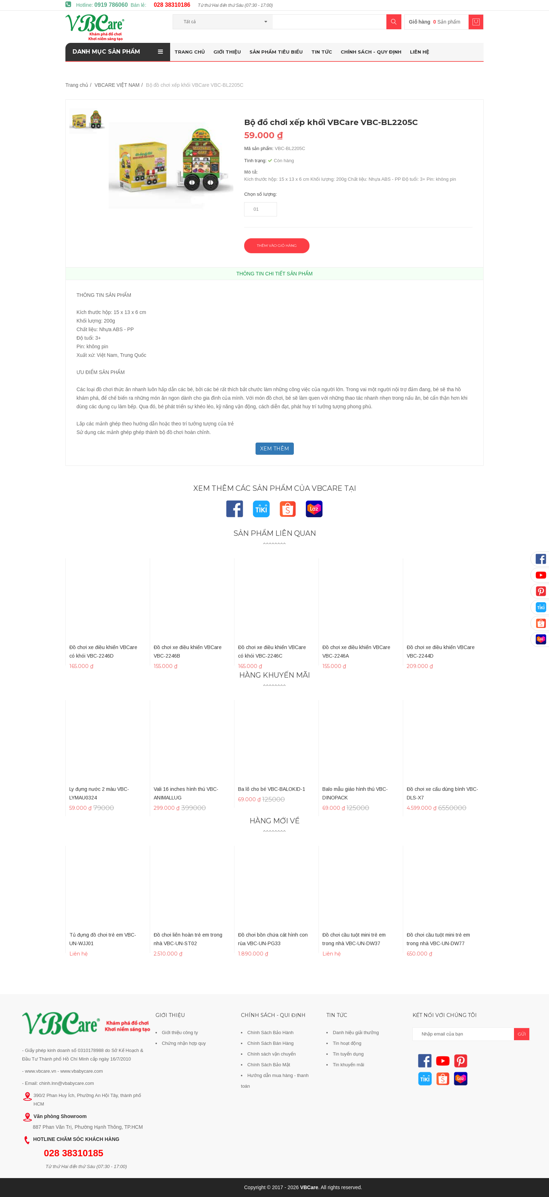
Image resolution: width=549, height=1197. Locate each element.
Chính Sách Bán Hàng (270, 1043)
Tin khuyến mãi (348, 1064)
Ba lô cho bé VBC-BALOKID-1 (271, 789)
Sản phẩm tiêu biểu (276, 52)
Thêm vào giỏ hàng (277, 245)
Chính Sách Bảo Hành (270, 1032)
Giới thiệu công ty (180, 1032)
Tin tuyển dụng (348, 1054)
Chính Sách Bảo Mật (268, 1064)
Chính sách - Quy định (371, 52)
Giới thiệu (227, 52)
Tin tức (321, 52)
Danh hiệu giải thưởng (356, 1032)
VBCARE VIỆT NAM (117, 85)
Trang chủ (189, 52)
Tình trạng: (255, 160)
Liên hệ (419, 52)
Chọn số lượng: (260, 194)
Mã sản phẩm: (258, 148)
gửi (522, 1034)
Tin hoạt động (347, 1043)
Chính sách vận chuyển (271, 1054)
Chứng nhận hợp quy (184, 1043)
